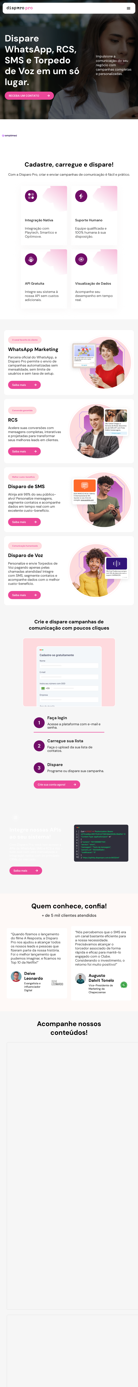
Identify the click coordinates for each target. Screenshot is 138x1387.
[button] (128, 8)
